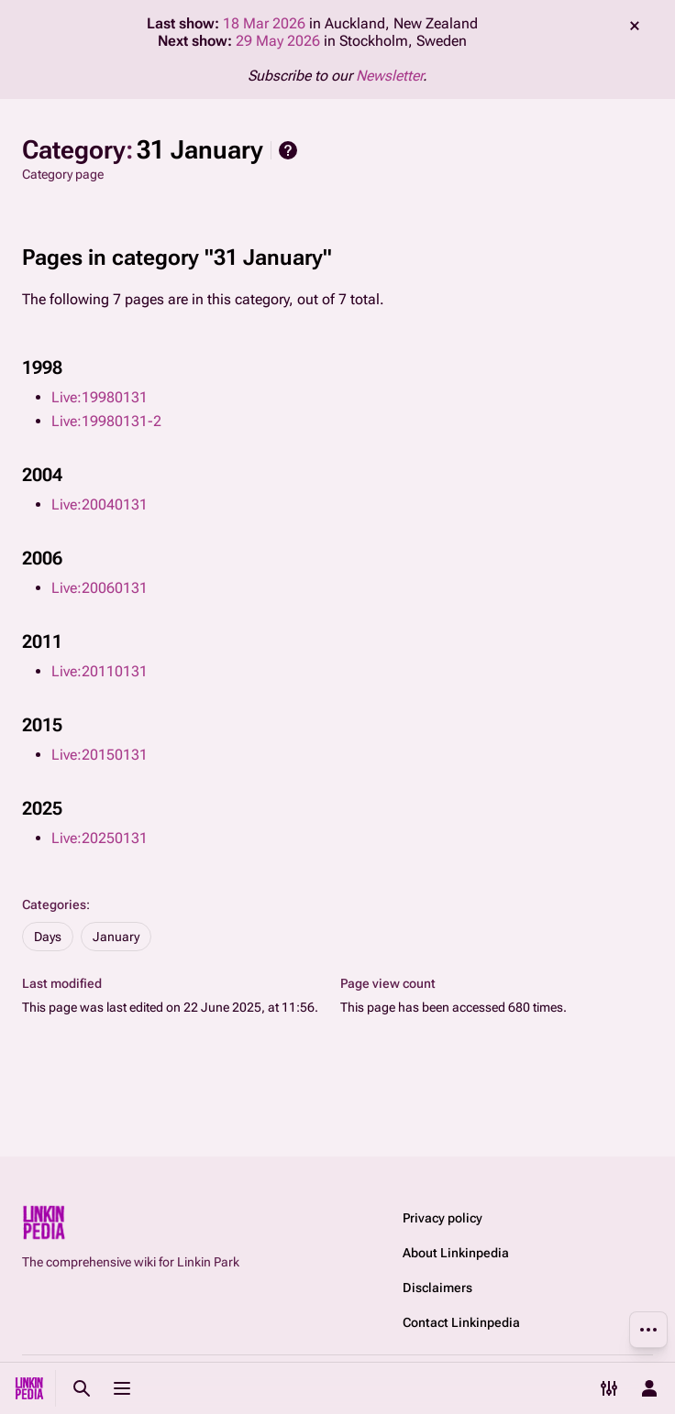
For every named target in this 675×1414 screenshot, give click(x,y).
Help (288, 150)
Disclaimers (437, 1287)
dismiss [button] (635, 26)
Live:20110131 (99, 671)
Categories (54, 904)
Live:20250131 (99, 838)
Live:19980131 (99, 397)
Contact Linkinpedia (461, 1322)
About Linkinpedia (456, 1252)
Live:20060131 (99, 588)
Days (47, 936)
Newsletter (389, 75)
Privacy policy (442, 1218)
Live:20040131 (99, 504)
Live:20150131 (99, 754)
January (116, 936)
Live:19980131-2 (106, 421)
